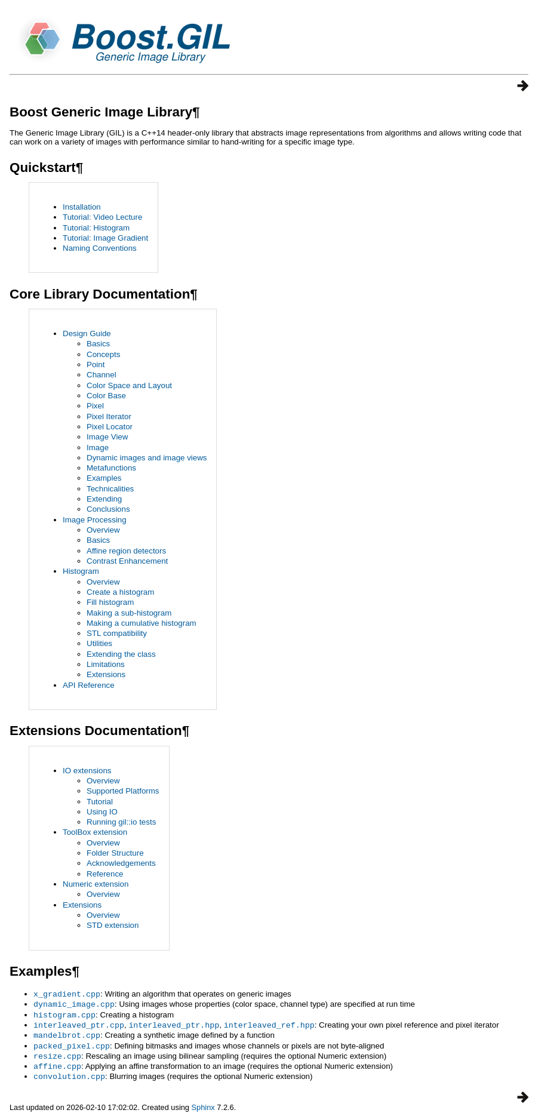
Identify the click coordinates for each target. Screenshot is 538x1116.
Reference (105, 873)
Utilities (99, 643)
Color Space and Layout (129, 385)
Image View (107, 436)
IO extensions (87, 770)
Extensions (106, 674)
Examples (104, 478)
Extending (104, 498)
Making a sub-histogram (129, 612)
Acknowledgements (121, 863)
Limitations (106, 664)
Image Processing (95, 519)
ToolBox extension (95, 832)
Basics (98, 343)
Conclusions (108, 509)
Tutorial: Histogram (96, 227)
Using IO (102, 811)
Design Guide (87, 333)
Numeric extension (95, 884)
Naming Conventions (100, 248)
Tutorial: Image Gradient (105, 237)
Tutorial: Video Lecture (102, 217)
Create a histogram (120, 592)
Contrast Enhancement (127, 561)
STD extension (113, 925)
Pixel (95, 405)
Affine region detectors (126, 550)
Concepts (103, 354)
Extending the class (121, 654)
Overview (103, 529)
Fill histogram (110, 602)
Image (98, 447)
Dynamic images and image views (147, 457)
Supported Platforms (123, 790)
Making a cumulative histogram (141, 623)
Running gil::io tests (121, 821)
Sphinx (203, 1101)
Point (95, 364)
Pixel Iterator (109, 416)
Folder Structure (115, 852)
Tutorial (100, 801)
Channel (101, 374)
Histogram (81, 571)
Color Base (106, 395)
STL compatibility (117, 633)
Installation (82, 206)
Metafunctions (111, 467)
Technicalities (110, 488)
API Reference (89, 685)
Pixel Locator (110, 426)
